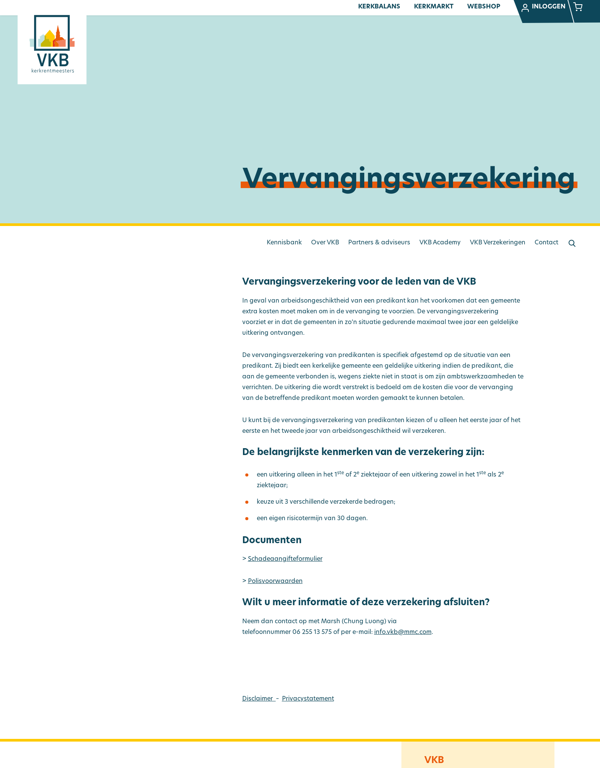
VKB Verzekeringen (497, 243)
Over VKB (325, 243)
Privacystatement (308, 699)
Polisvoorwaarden (275, 581)
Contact (546, 243)
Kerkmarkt (433, 7)
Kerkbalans (379, 7)
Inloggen (543, 8)
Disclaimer (259, 699)
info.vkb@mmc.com (403, 632)
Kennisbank (284, 243)
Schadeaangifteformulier (285, 559)
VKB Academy (440, 243)
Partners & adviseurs (379, 243)
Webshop (483, 7)
